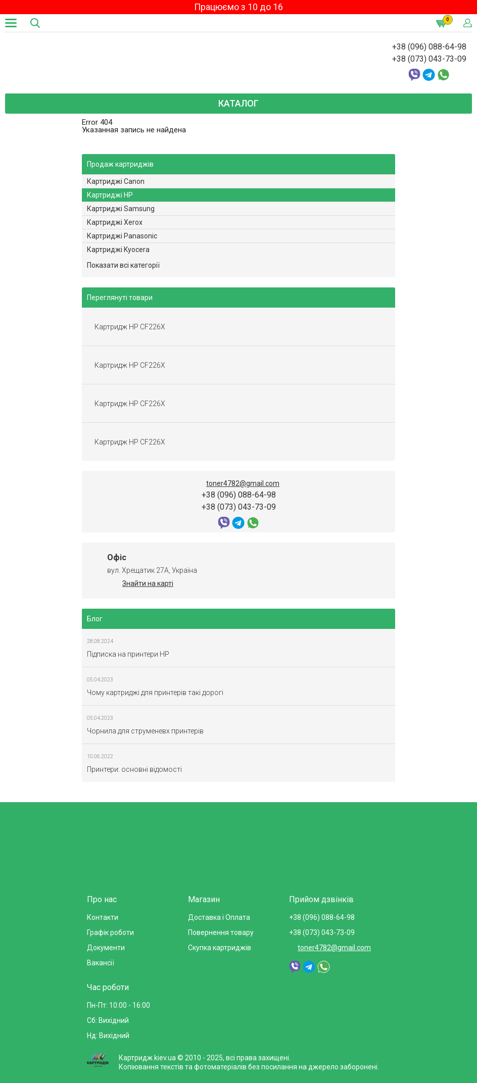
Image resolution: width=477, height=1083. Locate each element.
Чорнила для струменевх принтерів (145, 731)
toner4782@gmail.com (242, 483)
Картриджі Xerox (114, 222)
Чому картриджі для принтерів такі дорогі (155, 692)
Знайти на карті (147, 583)
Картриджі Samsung (121, 209)
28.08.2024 (100, 641)
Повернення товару (221, 932)
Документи (106, 948)
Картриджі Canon (116, 181)
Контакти (102, 917)
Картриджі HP (110, 195)
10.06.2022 (100, 756)
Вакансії (100, 963)
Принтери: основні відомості (134, 769)
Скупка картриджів (219, 948)
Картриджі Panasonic (122, 236)
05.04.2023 (100, 679)
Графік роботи (110, 932)
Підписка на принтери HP (128, 654)
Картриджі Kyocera (118, 249)
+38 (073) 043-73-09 (429, 59)
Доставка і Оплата (219, 917)
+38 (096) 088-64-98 (429, 47)
